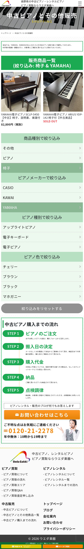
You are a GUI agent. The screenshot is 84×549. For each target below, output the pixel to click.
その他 (8, 148)
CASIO (8, 187)
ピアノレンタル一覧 (57, 479)
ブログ (48, 510)
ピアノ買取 (10, 468)
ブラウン (10, 276)
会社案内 (49, 516)
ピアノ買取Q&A (13, 490)
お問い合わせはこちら (44, 414)
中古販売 (8, 503)
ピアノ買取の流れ (14, 479)
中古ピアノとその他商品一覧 (21, 515)
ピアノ (8, 158)
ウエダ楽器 (48, 538)
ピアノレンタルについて (60, 474)
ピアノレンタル (54, 468)
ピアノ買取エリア (14, 485)
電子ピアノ (12, 246)
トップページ (6, 33)
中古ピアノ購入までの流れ (20, 520)
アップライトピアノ (19, 227)
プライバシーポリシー (59, 528)
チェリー (10, 266)
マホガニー (12, 296)
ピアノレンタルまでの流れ (61, 485)
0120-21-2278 (31, 430)
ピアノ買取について (15, 474)
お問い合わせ (53, 522)
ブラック (10, 286)
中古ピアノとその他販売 (24, 33)
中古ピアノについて (15, 509)
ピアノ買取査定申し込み (18, 495)
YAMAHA (10, 207)
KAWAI (8, 197)
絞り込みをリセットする (42, 308)
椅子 (6, 168)
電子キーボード (16, 237)
